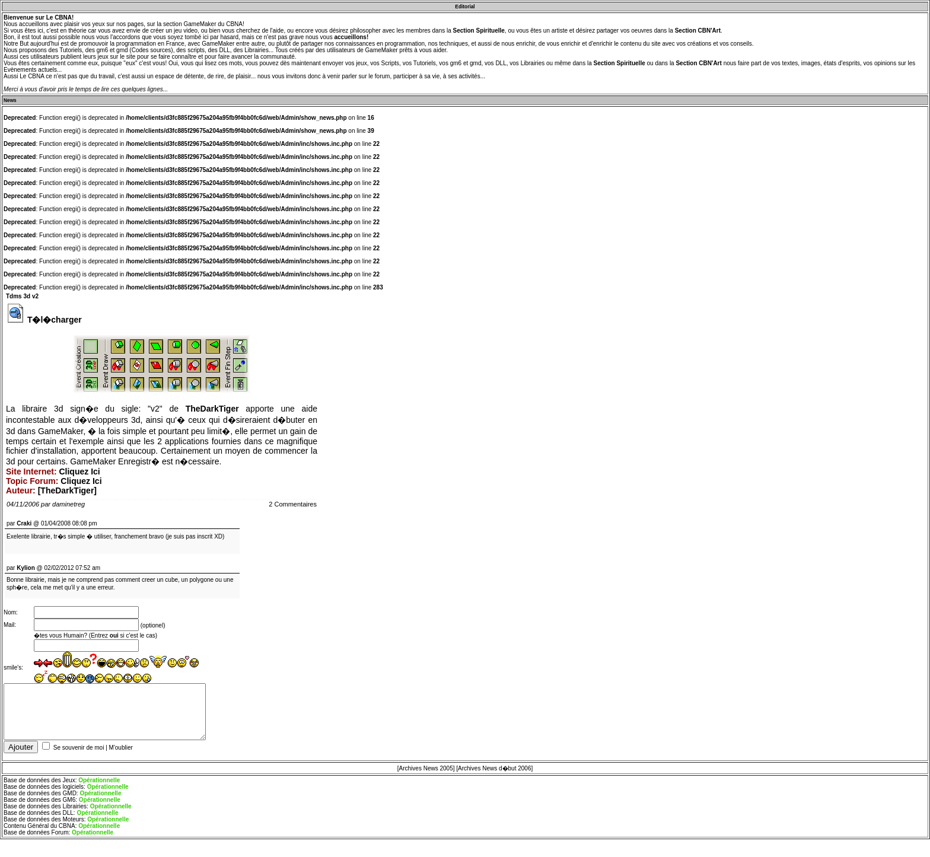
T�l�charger (54, 319)
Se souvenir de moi (78, 752)
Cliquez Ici (79, 471)
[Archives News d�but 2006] (494, 773)
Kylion (26, 568)
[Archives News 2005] (426, 773)
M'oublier (121, 752)
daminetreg (68, 504)
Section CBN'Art (698, 30)
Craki (24, 523)
